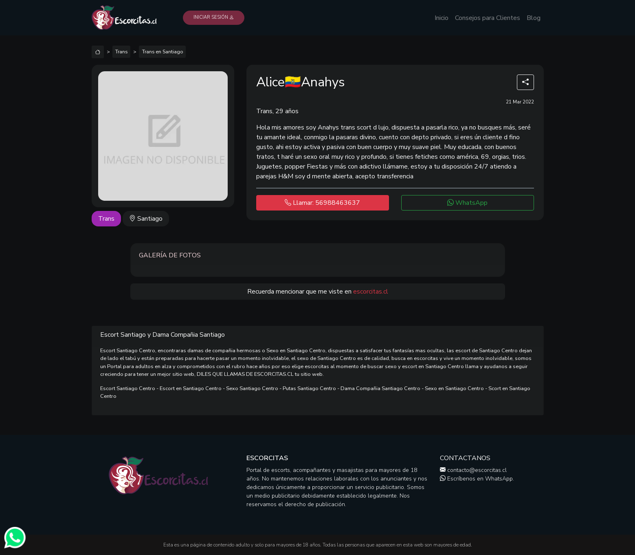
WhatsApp (467, 202)
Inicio (441, 17)
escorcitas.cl (370, 291)
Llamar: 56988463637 (322, 202)
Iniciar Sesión (213, 17)
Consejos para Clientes (487, 17)
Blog (534, 17)
